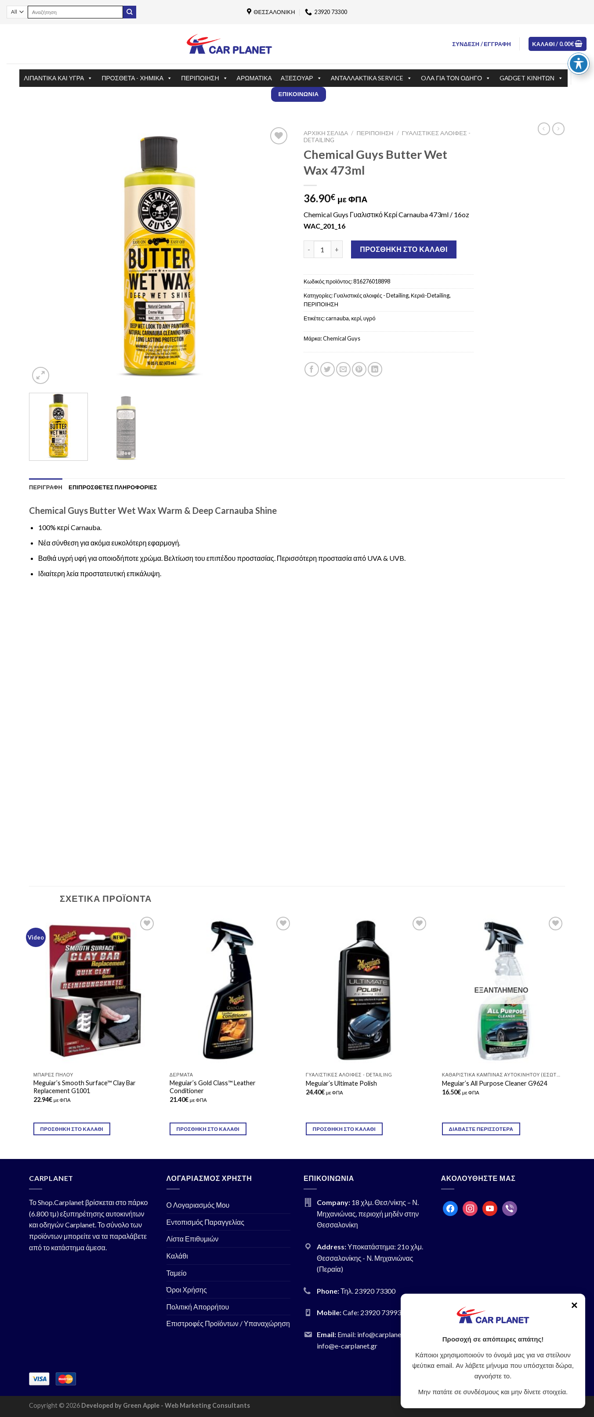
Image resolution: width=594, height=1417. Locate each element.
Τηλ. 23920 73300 (367, 1291)
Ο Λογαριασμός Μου (198, 1205)
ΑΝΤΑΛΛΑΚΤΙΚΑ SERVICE (372, 78)
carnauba (337, 318)
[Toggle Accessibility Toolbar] (578, 63)
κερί (356, 318)
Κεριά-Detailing (430, 295)
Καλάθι (177, 1256)
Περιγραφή (45, 487)
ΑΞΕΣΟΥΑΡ (301, 78)
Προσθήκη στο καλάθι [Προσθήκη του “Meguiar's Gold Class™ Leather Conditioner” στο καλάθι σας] (208, 1129)
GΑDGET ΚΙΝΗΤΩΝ (531, 78)
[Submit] (129, 12)
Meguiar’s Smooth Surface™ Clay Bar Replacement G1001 (84, 1087)
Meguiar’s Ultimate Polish (341, 1083)
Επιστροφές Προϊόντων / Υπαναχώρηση (228, 1323)
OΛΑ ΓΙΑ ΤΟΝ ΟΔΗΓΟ (456, 78)
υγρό (369, 318)
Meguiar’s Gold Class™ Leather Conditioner (213, 1087)
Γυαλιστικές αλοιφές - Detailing (371, 295)
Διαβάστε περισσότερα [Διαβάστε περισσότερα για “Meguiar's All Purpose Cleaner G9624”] (481, 1129)
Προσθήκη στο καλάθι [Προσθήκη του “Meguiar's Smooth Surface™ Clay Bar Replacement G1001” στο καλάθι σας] (72, 1129)
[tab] (45, 487)
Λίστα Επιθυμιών (193, 1238)
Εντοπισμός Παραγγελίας (206, 1222)
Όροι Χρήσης (187, 1289)
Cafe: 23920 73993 (372, 1312)
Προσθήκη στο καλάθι (404, 249)
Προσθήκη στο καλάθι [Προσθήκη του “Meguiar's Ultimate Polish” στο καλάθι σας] (344, 1129)
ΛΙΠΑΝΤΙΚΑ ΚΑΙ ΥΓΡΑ (58, 78)
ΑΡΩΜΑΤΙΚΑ (254, 78)
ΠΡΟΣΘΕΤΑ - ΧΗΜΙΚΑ (136, 78)
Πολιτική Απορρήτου (198, 1306)
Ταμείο (177, 1273)
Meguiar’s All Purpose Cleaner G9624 (494, 1083)
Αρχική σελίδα (326, 132)
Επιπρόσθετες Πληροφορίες (113, 487)
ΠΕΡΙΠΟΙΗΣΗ (204, 78)
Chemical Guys (341, 338)
